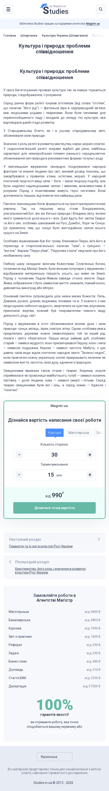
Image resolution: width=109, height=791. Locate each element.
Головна (10, 35)
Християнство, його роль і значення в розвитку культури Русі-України (50, 571)
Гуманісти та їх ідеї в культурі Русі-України (41, 546)
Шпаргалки (30, 35)
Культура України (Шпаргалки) (67, 35)
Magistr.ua (93, 23)
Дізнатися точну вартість (54, 508)
